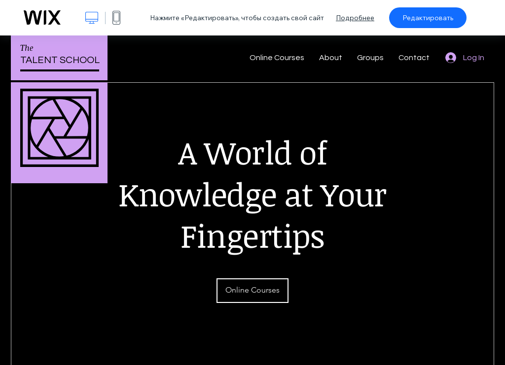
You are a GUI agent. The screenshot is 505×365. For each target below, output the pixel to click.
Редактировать (427, 17)
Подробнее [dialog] (355, 17)
